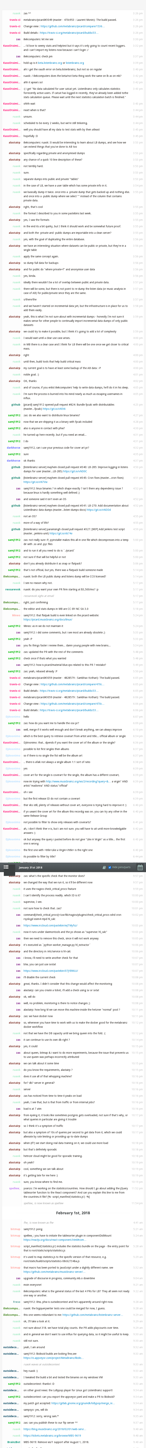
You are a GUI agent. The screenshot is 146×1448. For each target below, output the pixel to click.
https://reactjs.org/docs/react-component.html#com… (55, 377)
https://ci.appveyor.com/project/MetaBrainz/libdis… (54, 495)
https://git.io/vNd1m (78, 895)
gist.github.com (37, 1367)
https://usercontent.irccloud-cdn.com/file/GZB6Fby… (73, 629)
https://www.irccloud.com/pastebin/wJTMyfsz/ (50, 62)
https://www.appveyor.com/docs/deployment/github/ (55, 783)
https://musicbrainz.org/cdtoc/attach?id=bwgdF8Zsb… (91, 1326)
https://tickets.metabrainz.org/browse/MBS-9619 (52, 573)
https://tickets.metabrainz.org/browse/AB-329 (73, 908)
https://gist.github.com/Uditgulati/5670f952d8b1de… (55, 1380)
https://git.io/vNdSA (54, 1044)
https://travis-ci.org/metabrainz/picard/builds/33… (69, 1126)
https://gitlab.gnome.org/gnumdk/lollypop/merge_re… (83, 540)
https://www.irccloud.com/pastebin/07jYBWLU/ (51, 108)
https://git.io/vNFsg (73, 1433)
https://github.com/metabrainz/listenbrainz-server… (93, 452)
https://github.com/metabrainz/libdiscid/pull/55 (76, 945)
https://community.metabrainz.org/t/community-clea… (75, 1247)
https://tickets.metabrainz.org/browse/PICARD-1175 (64, 1444)
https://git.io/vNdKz (35, 609)
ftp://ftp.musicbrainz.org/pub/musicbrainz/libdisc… (53, 839)
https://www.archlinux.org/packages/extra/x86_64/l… (78, 964)
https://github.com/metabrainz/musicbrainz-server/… (55, 409)
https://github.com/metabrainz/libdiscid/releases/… (69, 902)
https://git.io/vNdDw (59, 925)
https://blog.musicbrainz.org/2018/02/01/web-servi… (55, 566)
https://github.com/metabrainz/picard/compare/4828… (73, 1119)
